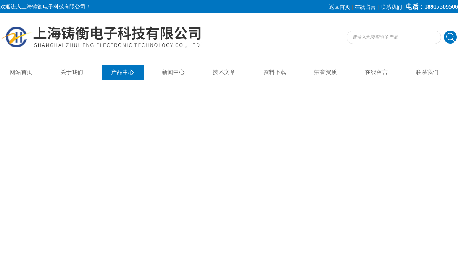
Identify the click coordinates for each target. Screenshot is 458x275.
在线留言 (365, 7)
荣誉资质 (325, 72)
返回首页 (339, 7)
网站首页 (21, 72)
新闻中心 (173, 72)
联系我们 (391, 7)
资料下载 (274, 72)
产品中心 (122, 72)
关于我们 (71, 72)
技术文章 (224, 72)
